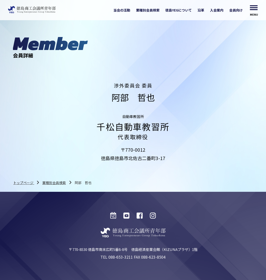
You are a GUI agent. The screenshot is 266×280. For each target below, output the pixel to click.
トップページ (23, 182)
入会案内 (216, 10)
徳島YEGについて (178, 10)
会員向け (236, 10)
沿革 (201, 10)
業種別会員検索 (148, 10)
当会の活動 (121, 10)
